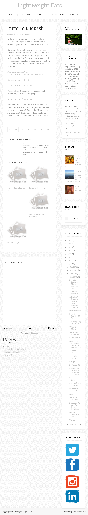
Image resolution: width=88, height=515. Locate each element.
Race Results (57, 15)
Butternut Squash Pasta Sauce (21, 99)
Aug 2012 (74, 424)
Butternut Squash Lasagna (19, 85)
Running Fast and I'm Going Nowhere (75, 406)
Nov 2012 (74, 270)
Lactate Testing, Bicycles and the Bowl (73, 284)
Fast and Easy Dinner (37, 188)
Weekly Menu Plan (75, 293)
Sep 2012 (73, 277)
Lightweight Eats (40, 5)
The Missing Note (14, 243)
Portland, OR (74, 365)
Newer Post (8, 328)
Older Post (51, 328)
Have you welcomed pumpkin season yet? (75, 344)
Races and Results (13, 352)
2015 (70, 254)
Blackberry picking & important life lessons (75, 371)
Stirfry (72, 420)
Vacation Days (73, 379)
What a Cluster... (73, 352)
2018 (70, 244)
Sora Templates (79, 512)
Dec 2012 (73, 267)
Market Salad (75, 311)
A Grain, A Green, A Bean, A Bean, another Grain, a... (74, 302)
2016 (70, 251)
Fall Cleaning (75, 338)
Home (12, 15)
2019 (70, 241)
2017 (70, 247)
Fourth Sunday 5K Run (74, 316)
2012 (70, 264)
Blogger (34, 333)
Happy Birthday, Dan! (74, 415)
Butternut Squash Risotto (19, 80)
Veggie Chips (13, 91)
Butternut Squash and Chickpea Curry (25, 74)
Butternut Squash (25, 28)
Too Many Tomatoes (74, 333)
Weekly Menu (73, 328)
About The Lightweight (15, 349)
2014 (70, 257)
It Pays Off (73, 362)
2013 (70, 261)
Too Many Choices (73, 398)
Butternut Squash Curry (18, 72)
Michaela (12, 34)
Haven (72, 394)
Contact (74, 15)
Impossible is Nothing (75, 384)
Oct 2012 (73, 274)
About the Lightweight (33, 15)
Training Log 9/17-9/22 (75, 323)
